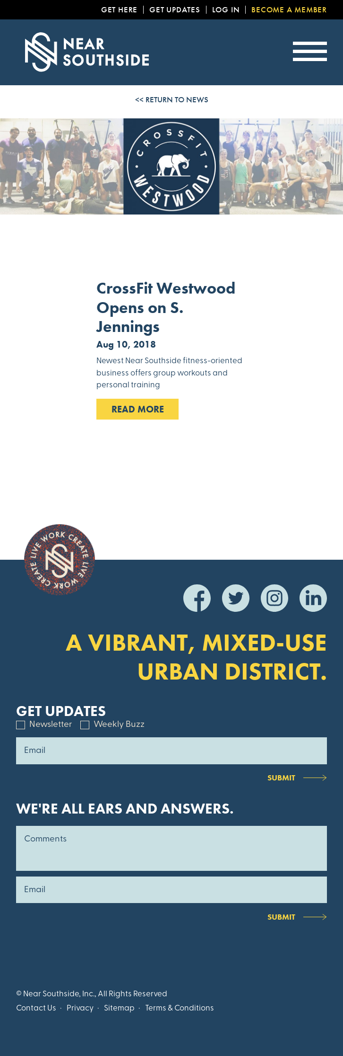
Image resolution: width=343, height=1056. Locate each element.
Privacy (80, 1008)
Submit (281, 777)
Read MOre (137, 409)
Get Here (119, 10)
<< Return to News (171, 99)
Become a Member (289, 10)
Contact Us (36, 1008)
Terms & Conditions (179, 1008)
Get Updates (174, 10)
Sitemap (119, 1008)
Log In (226, 10)
